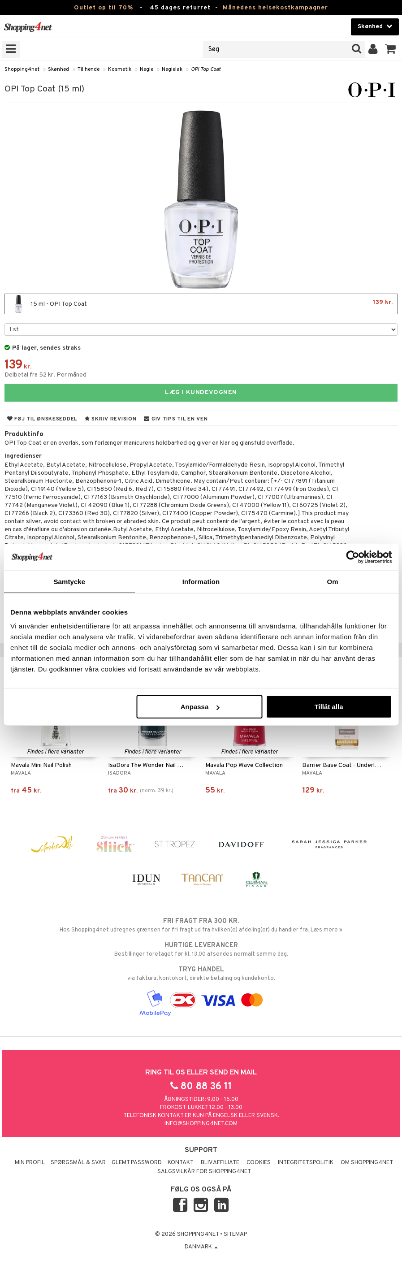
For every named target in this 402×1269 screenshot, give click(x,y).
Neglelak (172, 69)
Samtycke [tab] (69, 581)
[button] (390, 49)
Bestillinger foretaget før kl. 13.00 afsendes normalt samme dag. (201, 949)
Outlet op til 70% (103, 8)
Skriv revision (110, 419)
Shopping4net (21, 69)
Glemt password (137, 1162)
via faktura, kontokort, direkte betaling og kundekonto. (201, 973)
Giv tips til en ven (175, 419)
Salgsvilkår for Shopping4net (204, 1171)
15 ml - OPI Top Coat (201, 304)
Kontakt (181, 1162)
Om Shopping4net (367, 1162)
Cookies (258, 1162)
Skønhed (58, 69)
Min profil (30, 1162)
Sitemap (235, 1234)
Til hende (88, 69)
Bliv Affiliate (220, 1162)
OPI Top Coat (205, 69)
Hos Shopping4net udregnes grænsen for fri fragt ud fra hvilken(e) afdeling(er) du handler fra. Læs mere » (201, 925)
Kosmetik (119, 69)
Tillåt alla (329, 706)
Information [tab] (201, 581)
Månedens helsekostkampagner (275, 8)
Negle (146, 69)
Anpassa (200, 706)
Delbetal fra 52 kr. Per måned (45, 375)
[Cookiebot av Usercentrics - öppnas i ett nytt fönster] (352, 556)
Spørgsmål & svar (78, 1162)
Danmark (201, 1247)
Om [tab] (332, 581)
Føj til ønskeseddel (42, 419)
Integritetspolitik (305, 1162)
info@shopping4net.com (201, 1123)
